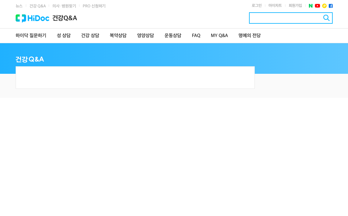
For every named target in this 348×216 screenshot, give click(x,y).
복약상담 (118, 36)
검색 (326, 18)
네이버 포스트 (311, 6)
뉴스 (19, 6)
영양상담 (145, 36)
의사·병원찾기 (64, 6)
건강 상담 (90, 36)
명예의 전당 (250, 36)
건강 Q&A (37, 6)
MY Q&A (219, 36)
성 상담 (64, 36)
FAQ (196, 36)
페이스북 (331, 6)
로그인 (257, 5)
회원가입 (295, 5)
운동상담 (173, 36)
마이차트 (275, 5)
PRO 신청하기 (94, 6)
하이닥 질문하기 (31, 36)
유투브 (317, 6)
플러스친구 (324, 6)
